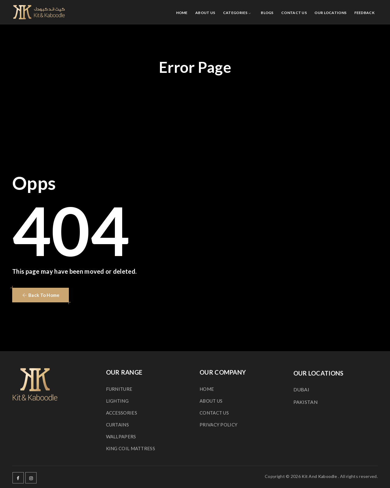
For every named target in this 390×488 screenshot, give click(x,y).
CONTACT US (294, 12)
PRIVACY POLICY (218, 424)
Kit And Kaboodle (319, 476)
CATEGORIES (235, 12)
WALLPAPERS (121, 436)
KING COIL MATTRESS (130, 448)
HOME (182, 12)
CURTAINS (117, 424)
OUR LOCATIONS (330, 12)
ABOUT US (205, 12)
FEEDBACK (364, 12)
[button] (40, 295)
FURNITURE (119, 389)
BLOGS (267, 12)
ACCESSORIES (121, 412)
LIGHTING (117, 401)
